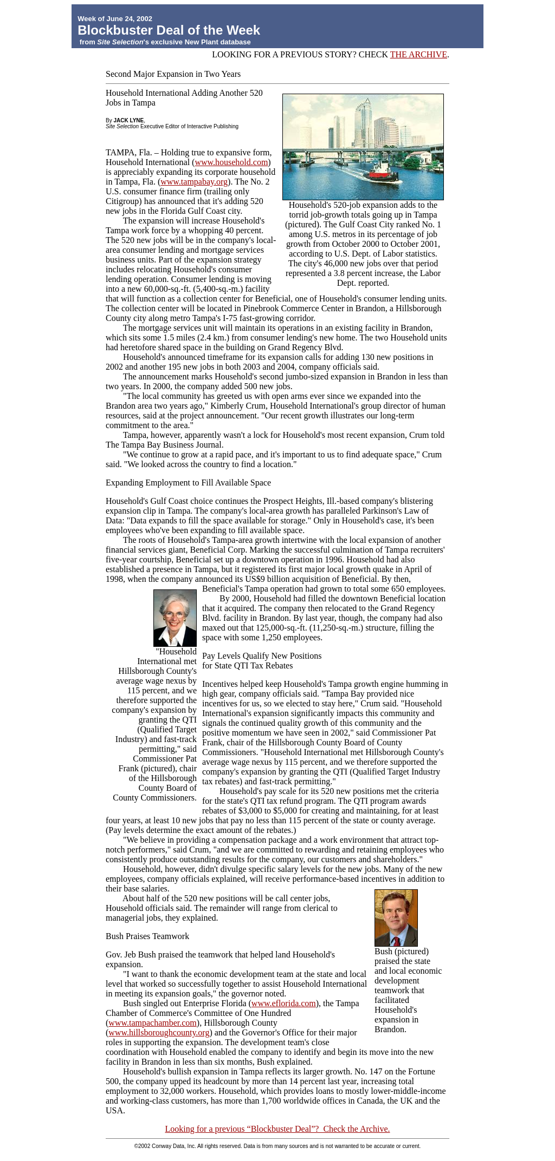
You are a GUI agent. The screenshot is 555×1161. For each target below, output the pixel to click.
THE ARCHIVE (418, 54)
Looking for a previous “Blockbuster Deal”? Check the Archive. (277, 1128)
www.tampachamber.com (152, 1022)
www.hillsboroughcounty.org (158, 1032)
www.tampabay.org (194, 181)
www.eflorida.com (283, 1003)
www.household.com (231, 162)
